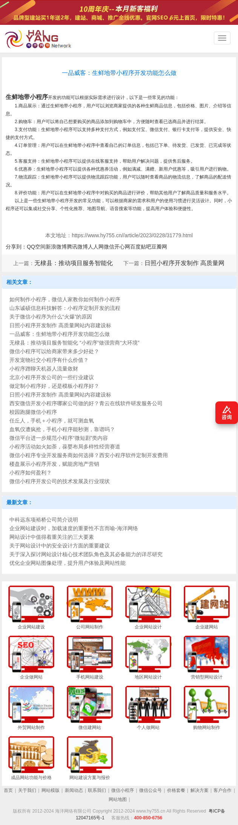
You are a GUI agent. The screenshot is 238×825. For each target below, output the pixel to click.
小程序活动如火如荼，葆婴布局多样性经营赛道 (64, 447)
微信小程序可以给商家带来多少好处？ (54, 351)
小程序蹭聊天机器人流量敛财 (43, 369)
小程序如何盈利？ (30, 473)
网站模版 (50, 790)
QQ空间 (36, 247)
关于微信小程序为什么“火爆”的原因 (50, 317)
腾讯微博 (77, 247)
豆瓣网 (159, 247)
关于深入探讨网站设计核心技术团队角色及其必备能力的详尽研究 (86, 554)
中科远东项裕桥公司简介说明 (43, 520)
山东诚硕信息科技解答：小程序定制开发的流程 (64, 308)
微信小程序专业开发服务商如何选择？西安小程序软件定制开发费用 (88, 455)
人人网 (96, 247)
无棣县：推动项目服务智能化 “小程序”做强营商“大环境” (74, 343)
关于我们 (27, 790)
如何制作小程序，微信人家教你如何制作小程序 (64, 299)
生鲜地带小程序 (27, 97)
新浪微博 (56, 247)
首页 (8, 790)
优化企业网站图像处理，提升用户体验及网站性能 (67, 563)
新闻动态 (74, 790)
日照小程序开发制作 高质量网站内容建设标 (60, 325)
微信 (109, 247)
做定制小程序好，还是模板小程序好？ (54, 386)
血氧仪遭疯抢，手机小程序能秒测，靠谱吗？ (62, 429)
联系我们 (97, 790)
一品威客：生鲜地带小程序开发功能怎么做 (59, 334)
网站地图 (118, 799)
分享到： (16, 247)
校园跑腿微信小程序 (33, 412)
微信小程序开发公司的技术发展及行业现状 (59, 481)
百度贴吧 (140, 247)
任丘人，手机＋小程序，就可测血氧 (51, 421)
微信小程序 (122, 790)
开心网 (122, 247)
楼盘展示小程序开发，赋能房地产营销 (54, 464)
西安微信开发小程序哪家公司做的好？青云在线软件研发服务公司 (86, 403)
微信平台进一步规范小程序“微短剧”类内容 (58, 438)
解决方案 (199, 790)
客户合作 (222, 790)
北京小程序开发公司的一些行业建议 (51, 377)
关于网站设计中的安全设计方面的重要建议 (59, 546)
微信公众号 (150, 790)
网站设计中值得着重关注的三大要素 (51, 537)
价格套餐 (176, 790)
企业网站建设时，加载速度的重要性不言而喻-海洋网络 (73, 528)
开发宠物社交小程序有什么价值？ (49, 360)
